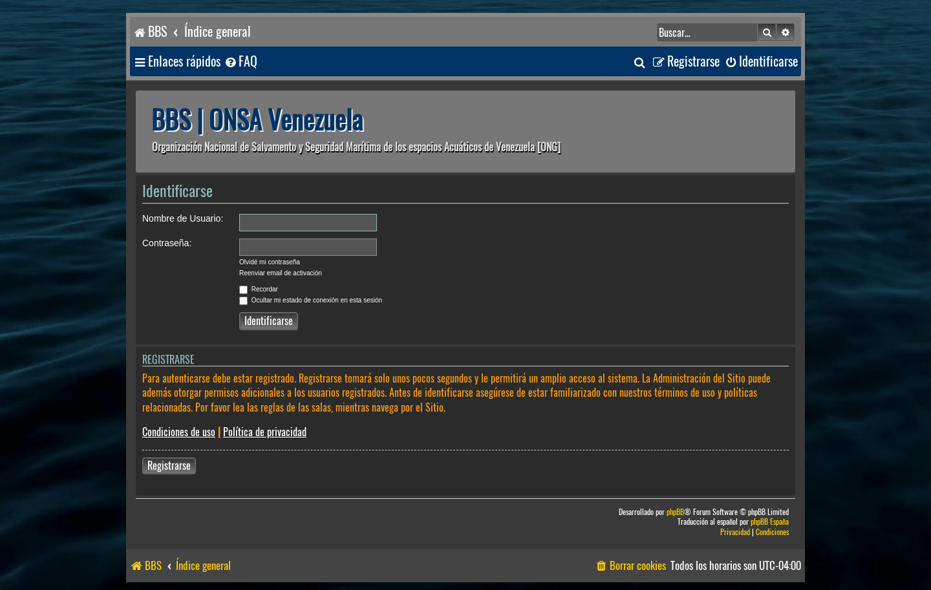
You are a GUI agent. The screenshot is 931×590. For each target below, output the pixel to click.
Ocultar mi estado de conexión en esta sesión (310, 300)
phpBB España (770, 522)
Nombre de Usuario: (182, 218)
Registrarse (169, 465)
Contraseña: (166, 243)
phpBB (675, 512)
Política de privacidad (264, 432)
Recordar (258, 289)
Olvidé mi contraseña (269, 262)
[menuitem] (240, 61)
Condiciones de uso (178, 432)
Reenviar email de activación (280, 273)
